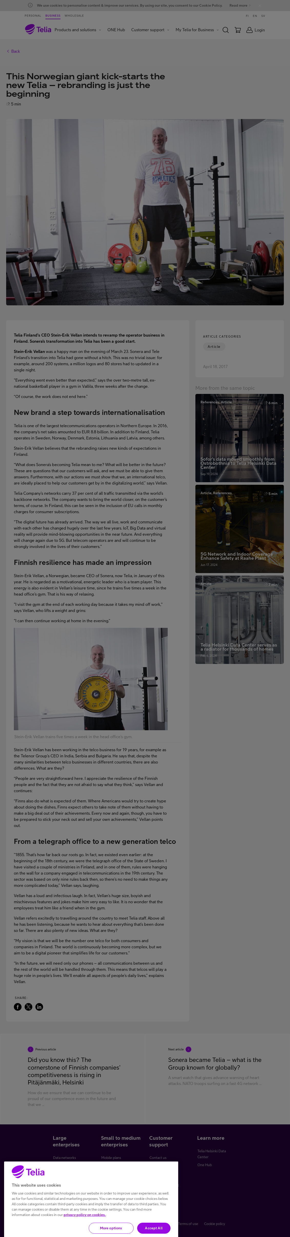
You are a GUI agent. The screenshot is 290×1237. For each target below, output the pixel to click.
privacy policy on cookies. (85, 1232)
